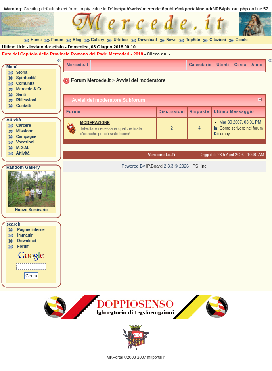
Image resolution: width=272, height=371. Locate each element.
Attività (22, 153)
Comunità (25, 83)
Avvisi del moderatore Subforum (108, 100)
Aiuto (256, 65)
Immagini (26, 235)
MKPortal (115, 357)
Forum (57, 40)
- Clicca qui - (157, 54)
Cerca (240, 65)
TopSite (193, 40)
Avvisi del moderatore (141, 80)
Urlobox (121, 40)
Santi (21, 94)
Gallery (97, 40)
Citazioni (217, 40)
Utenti (222, 65)
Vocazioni (25, 142)
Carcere (23, 125)
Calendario (200, 65)
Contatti (23, 105)
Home (36, 40)
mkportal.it (156, 357)
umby (225, 134)
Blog (77, 40)
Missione (24, 131)
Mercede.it (77, 65)
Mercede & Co (29, 89)
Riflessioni (26, 100)
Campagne (26, 136)
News (171, 40)
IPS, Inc (199, 166)
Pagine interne (31, 230)
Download (147, 40)
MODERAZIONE (95, 122)
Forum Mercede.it (91, 80)
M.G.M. (22, 147)
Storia (21, 72)
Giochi (242, 40)
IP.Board (154, 166)
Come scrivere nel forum (241, 128)
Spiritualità (26, 78)
